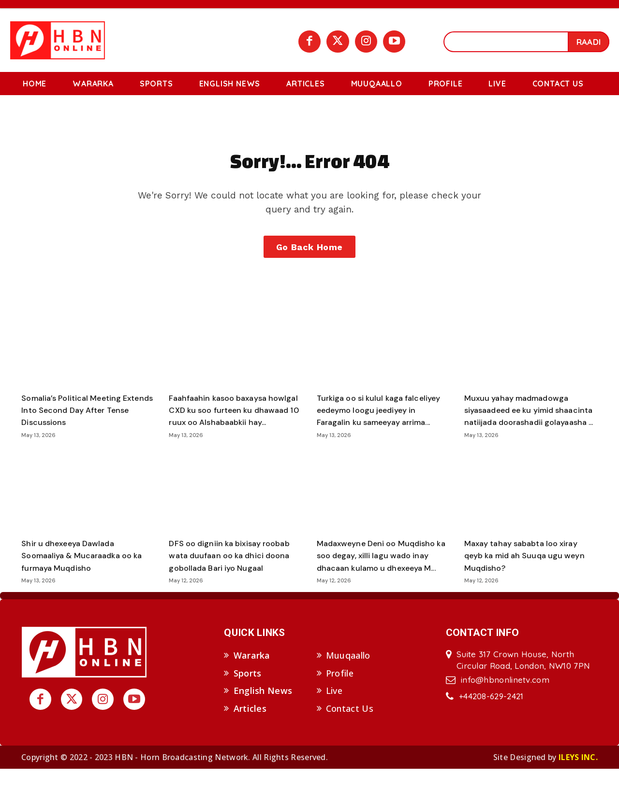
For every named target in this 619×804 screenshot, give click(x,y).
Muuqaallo (348, 690)
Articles (250, 743)
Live (334, 726)
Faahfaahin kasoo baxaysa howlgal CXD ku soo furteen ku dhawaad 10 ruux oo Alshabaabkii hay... (232, 427)
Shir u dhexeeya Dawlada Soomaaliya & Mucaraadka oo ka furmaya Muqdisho (82, 578)
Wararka (252, 690)
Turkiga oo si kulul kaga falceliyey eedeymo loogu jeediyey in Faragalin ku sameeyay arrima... (370, 427)
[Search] (588, 41)
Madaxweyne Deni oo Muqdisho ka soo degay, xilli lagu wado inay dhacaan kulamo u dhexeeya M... (382, 585)
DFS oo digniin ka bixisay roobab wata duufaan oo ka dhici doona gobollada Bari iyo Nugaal (235, 578)
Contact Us (349, 743)
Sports (248, 708)
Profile (340, 708)
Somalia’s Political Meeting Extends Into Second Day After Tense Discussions (85, 421)
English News (263, 726)
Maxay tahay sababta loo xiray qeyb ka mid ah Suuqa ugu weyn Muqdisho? (530, 578)
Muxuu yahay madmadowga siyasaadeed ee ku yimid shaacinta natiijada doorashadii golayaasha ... (528, 427)
